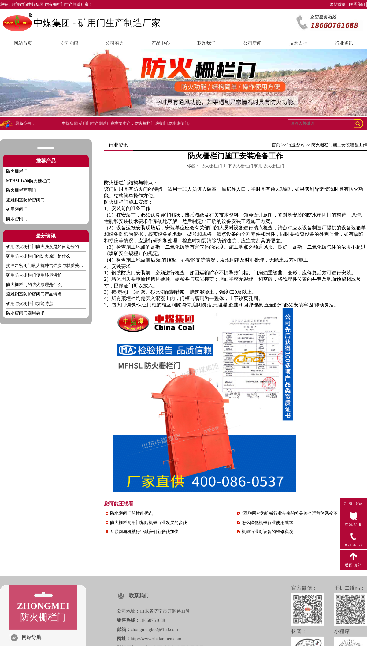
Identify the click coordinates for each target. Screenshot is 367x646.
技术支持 (298, 43)
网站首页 (338, 4)
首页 (276, 145)
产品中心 (160, 43)
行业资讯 (344, 43)
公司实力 (115, 43)
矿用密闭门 (17, 209)
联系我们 (357, 4)
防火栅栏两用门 (21, 190)
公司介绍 (69, 43)
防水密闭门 (17, 219)
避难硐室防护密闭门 (25, 200)
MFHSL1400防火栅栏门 (28, 181)
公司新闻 (252, 43)
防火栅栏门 (116, 202)
